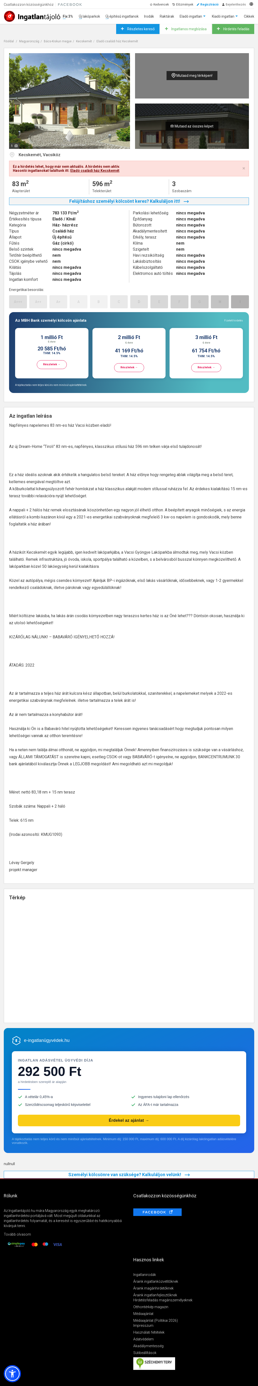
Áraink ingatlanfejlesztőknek (155, 1295)
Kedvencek (161, 4)
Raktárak (167, 16)
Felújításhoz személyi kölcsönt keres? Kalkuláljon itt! (129, 201)
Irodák (149, 16)
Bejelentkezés (236, 4)
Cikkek (249, 16)
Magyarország (29, 41)
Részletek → (51, 364)
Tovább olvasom (17, 1234)
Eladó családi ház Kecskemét (117, 41)
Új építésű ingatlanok (122, 16)
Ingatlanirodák (144, 1275)
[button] (12, 1373)
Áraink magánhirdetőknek (153, 1288)
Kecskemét (84, 41)
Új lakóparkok (89, 16)
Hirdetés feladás (235, 29)
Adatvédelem (143, 1339)
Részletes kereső (140, 29)
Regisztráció (209, 4)
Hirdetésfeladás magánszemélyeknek (162, 1300)
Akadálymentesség (148, 1346)
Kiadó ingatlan (223, 16)
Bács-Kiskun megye (58, 41)
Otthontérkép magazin (150, 1307)
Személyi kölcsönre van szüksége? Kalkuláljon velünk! (129, 1174)
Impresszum (143, 1326)
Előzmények (184, 4)
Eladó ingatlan (191, 16)
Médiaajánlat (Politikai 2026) (155, 1320)
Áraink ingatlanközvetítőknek (155, 1281)
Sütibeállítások (144, 1353)
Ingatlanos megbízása (189, 29)
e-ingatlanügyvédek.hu (47, 1040)
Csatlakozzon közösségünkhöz (29, 5)
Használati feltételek (149, 1332)
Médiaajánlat (143, 1314)
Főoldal (9, 41)
